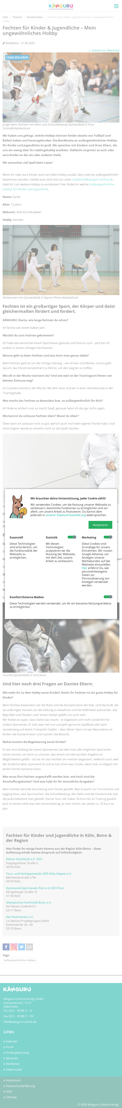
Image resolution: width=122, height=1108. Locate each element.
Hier (84, 568)
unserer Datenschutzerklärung (66, 515)
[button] (100, 525)
